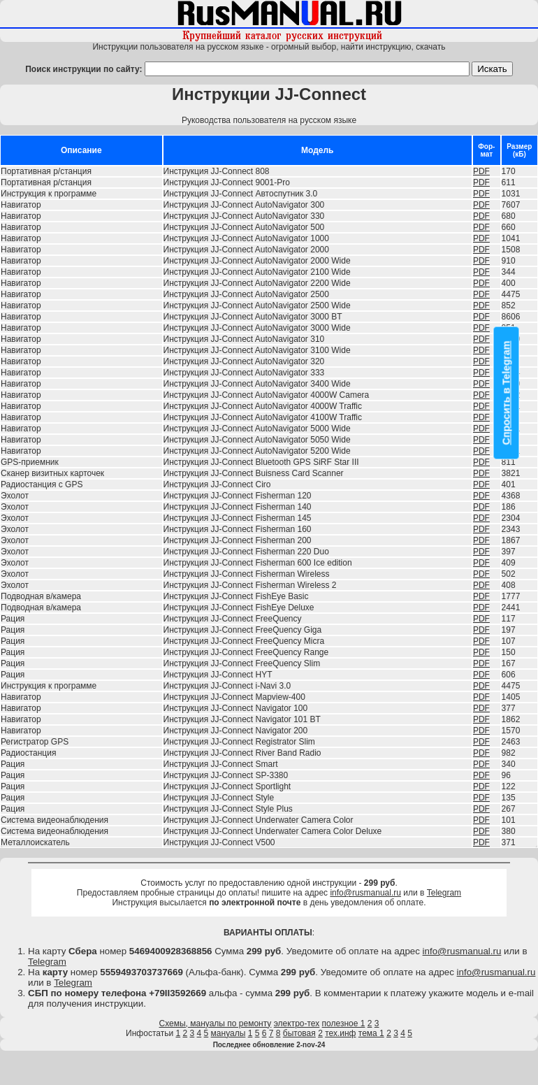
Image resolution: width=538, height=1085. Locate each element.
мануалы (228, 1033)
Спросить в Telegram (506, 393)
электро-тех (297, 1023)
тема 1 (371, 1033)
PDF (481, 171)
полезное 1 (343, 1023)
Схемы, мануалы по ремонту (215, 1023)
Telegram (444, 893)
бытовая (299, 1033)
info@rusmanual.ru (365, 893)
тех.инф (340, 1033)
